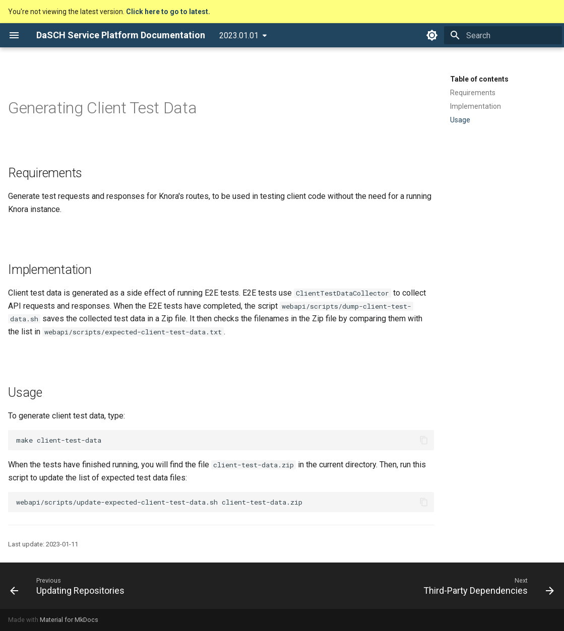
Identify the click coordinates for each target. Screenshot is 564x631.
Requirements (472, 93)
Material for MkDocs (69, 619)
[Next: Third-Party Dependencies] (486, 586)
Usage (460, 120)
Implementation (475, 106)
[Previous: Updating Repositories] (70, 586)
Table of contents (479, 79)
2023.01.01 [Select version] (239, 35)
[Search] (503, 35)
